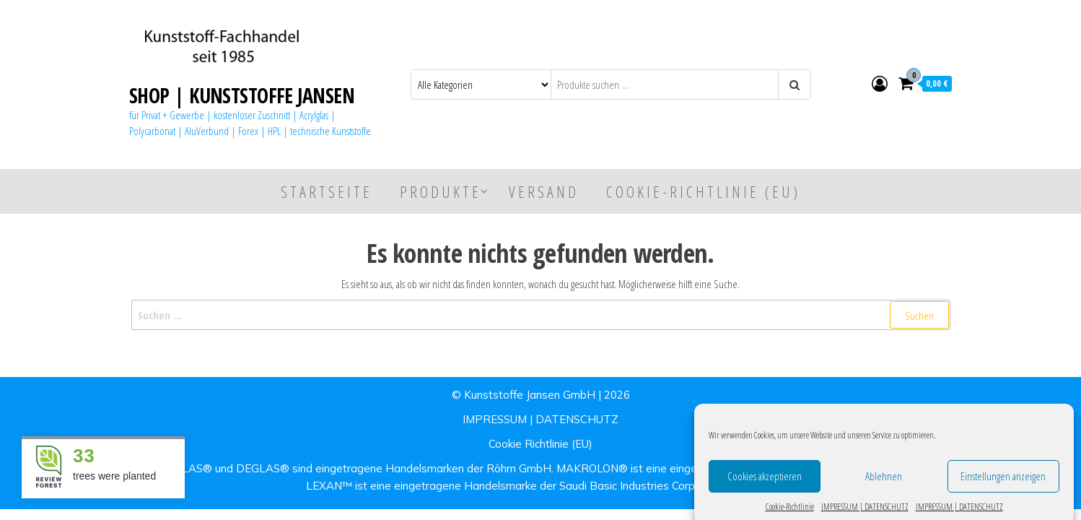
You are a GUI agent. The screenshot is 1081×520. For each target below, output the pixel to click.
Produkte (440, 191)
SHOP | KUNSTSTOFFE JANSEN (241, 95)
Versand (544, 191)
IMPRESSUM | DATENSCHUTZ (540, 419)
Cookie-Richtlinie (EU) (703, 191)
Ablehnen (883, 485)
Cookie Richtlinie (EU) (540, 444)
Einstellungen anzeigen (1003, 485)
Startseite (326, 191)
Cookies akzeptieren (764, 485)
